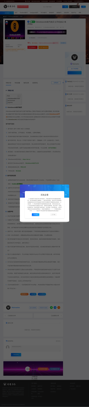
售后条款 (35, 214)
